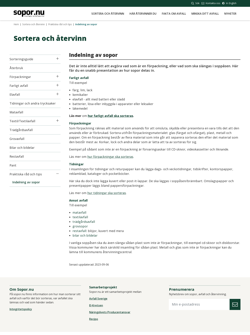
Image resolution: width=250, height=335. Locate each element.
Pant (17, 165)
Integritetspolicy (25, 312)
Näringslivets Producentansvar (111, 315)
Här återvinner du (143, 13)
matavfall (83, 212)
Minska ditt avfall (205, 13)
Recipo (95, 322)
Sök (195, 3)
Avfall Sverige (100, 302)
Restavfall (21, 156)
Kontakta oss (210, 3)
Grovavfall (21, 139)
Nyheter (230, 13)
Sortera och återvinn (107, 13)
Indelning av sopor (30, 182)
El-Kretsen (97, 308)
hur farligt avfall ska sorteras (114, 116)
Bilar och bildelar (26, 148)
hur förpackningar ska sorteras (114, 157)
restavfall (83, 231)
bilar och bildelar (89, 235)
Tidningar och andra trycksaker (37, 103)
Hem (16, 24)
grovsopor (84, 226)
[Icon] (61, 58)
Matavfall (20, 112)
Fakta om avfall (174, 13)
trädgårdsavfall (88, 222)
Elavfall (19, 94)
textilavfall (84, 217)
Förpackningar (24, 77)
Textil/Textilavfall (26, 121)
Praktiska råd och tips (60, 24)
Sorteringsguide (25, 59)
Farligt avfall (23, 86)
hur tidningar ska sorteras (110, 193)
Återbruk (20, 68)
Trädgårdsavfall (25, 130)
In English (229, 3)
